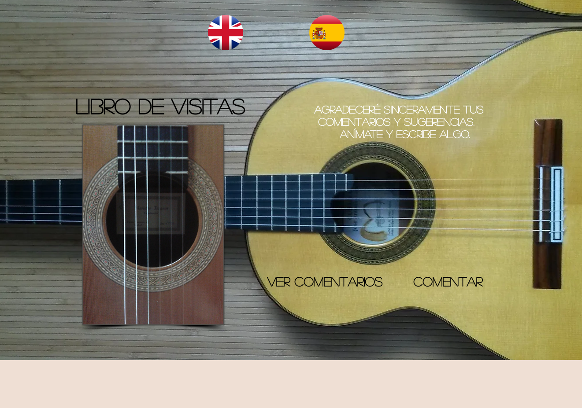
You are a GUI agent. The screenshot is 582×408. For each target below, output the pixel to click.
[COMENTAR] (448, 281)
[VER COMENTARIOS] (325, 281)
